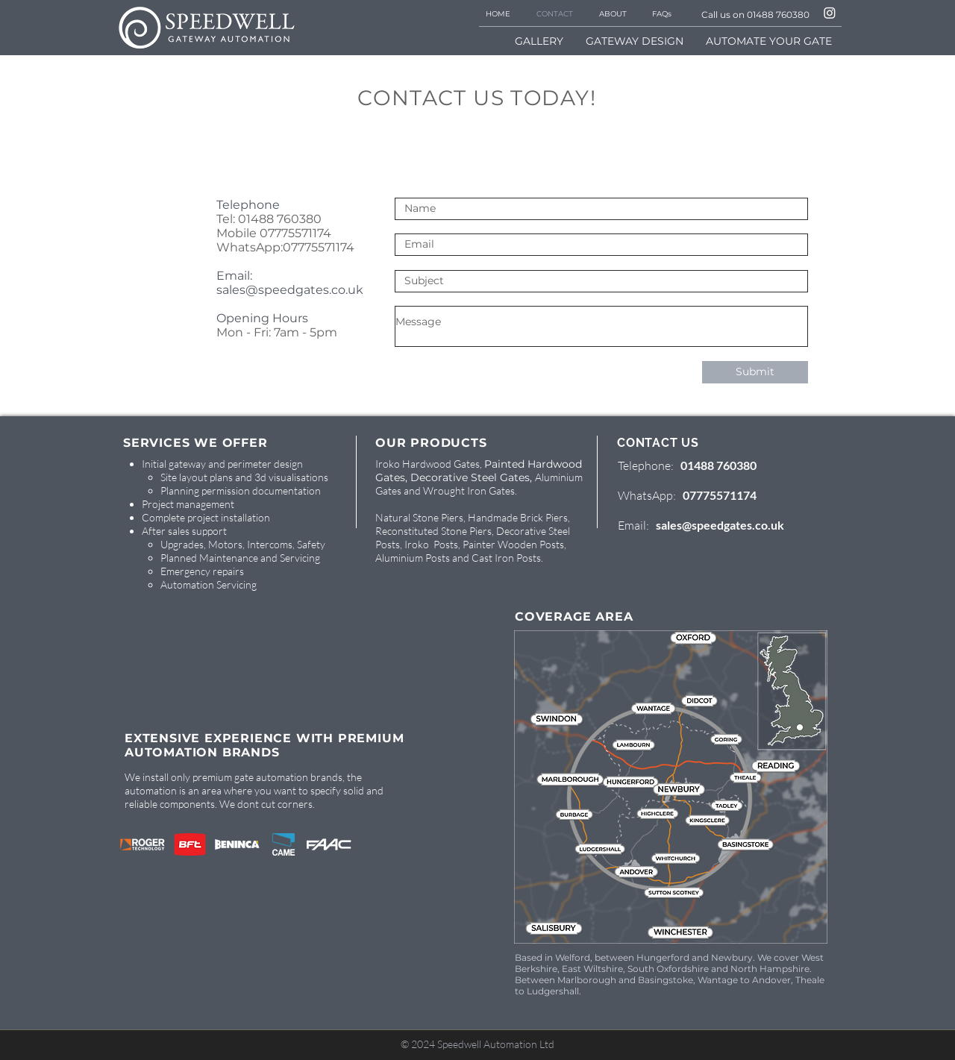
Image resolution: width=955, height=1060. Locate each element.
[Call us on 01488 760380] (750, 14)
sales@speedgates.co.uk (289, 290)
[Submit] (755, 372)
